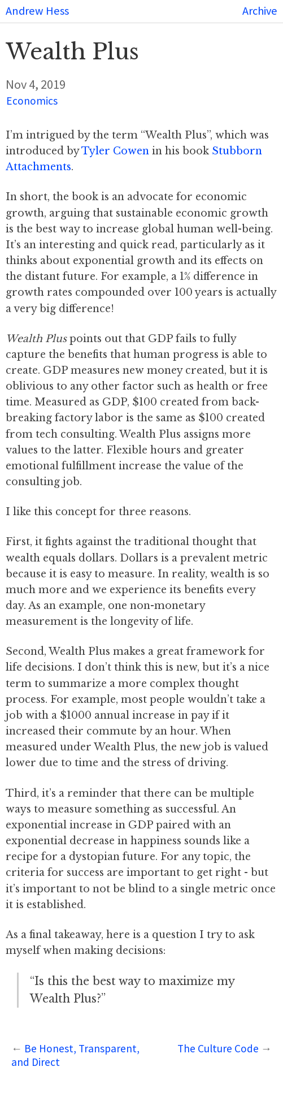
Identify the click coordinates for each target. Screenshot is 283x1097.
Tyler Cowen (115, 151)
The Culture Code (218, 1048)
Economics (32, 100)
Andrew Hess (37, 10)
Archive (259, 10)
